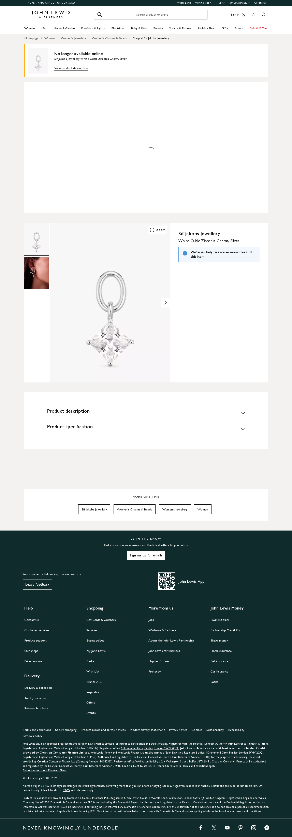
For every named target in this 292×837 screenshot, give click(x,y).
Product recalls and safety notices (103, 730)
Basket (91, 661)
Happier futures (158, 661)
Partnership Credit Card (226, 630)
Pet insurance (219, 661)
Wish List (92, 671)
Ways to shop (204, 2)
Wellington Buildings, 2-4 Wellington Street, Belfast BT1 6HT (172, 761)
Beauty (158, 28)
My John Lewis (184, 2)
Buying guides (95, 640)
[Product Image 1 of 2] (36, 239)
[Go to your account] (243, 14)
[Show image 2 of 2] (165, 302)
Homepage (31, 38)
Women (29, 28)
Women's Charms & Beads (109, 38)
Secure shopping (66, 730)
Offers (90, 702)
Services (91, 630)
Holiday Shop (206, 28)
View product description (71, 68)
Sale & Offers (259, 28)
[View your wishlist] (252, 14)
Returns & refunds (36, 708)
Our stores (260, 2)
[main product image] (41, 61)
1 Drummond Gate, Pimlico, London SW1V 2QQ (150, 748)
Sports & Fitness (180, 28)
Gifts (225, 28)
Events (91, 713)
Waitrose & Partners (162, 630)
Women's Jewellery (73, 38)
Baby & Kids (139, 28)
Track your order (35, 698)
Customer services (36, 630)
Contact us (32, 620)
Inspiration (93, 692)
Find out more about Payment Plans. (45, 770)
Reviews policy (32, 736)
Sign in (235, 14)
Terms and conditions (37, 730)
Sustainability (215, 730)
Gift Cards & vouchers (101, 620)
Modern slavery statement (147, 730)
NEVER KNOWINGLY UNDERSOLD (51, 2)
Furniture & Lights (93, 28)
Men (44, 28)
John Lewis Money (239, 2)
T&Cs (66, 790)
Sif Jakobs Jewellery (94, 509)
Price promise (33, 661)
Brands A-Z (94, 682)
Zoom (157, 229)
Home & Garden (64, 28)
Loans (214, 682)
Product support (35, 640)
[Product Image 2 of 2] (36, 273)
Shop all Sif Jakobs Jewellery (151, 38)
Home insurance (221, 651)
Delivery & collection (38, 688)
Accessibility (236, 730)
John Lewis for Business (164, 651)
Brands (239, 28)
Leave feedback (37, 584)
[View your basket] (264, 14)
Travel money (219, 640)
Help (221, 2)
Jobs (151, 620)
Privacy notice (178, 730)
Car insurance (219, 671)
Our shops (31, 651)
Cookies (196, 730)
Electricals (118, 28)
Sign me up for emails (146, 555)
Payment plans (220, 620)
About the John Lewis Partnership (171, 640)
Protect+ (154, 671)
